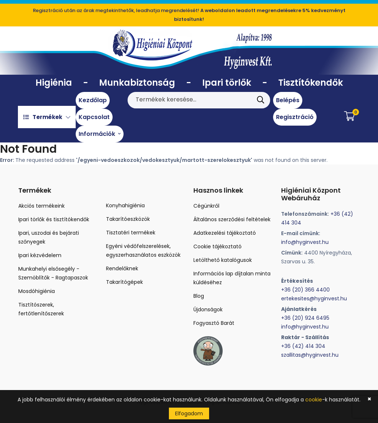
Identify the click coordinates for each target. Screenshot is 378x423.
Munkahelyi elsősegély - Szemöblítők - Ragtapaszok (53, 273)
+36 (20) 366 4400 (305, 289)
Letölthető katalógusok (222, 260)
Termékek (46, 117)
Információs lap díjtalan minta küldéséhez (232, 278)
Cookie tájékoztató (217, 246)
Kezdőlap (93, 100)
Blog (198, 296)
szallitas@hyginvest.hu (310, 355)
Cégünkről (206, 205)
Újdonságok (208, 309)
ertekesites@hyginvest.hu (314, 298)
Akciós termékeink (41, 205)
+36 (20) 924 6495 (305, 318)
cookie (313, 399)
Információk (100, 134)
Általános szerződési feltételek (232, 219)
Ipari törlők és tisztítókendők (53, 219)
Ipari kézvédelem (39, 255)
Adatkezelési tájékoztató (224, 233)
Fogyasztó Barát (213, 323)
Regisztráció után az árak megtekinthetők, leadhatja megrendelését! (189, 15)
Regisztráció (295, 117)
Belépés (287, 100)
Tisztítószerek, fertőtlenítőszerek (41, 309)
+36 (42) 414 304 (303, 346)
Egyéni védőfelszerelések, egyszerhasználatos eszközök (143, 250)
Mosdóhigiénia (36, 291)
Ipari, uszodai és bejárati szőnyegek (48, 237)
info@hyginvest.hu (305, 242)
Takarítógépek (124, 282)
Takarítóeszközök (128, 219)
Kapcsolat (94, 117)
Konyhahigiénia (125, 205)
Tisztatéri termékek (130, 232)
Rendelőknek (122, 268)
